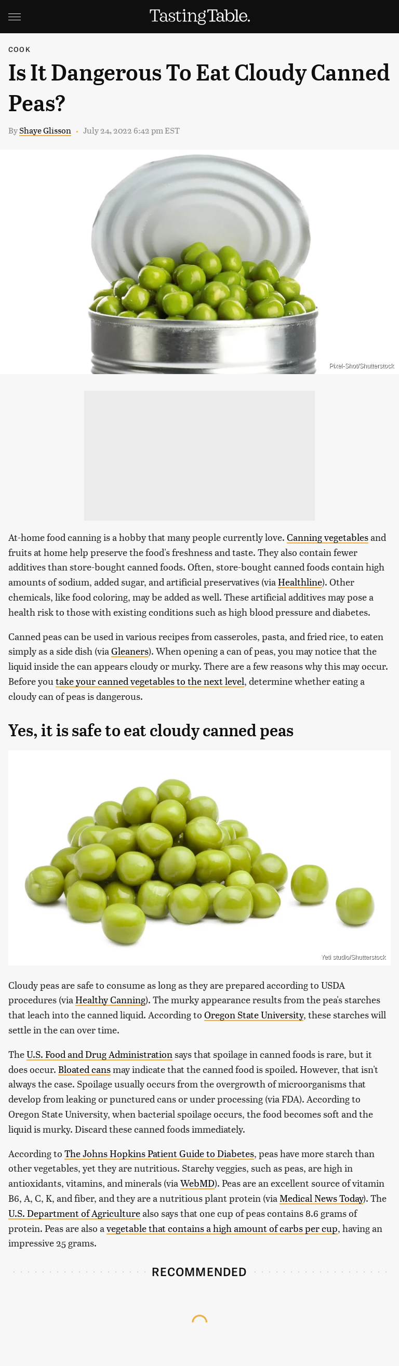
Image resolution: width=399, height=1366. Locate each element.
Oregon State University (253, 1014)
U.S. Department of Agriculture (74, 1212)
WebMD (197, 1182)
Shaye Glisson (45, 130)
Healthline (300, 581)
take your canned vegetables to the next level (150, 680)
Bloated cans (84, 1069)
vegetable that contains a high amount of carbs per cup (222, 1228)
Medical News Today (321, 1197)
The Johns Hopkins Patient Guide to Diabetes (159, 1153)
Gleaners (130, 650)
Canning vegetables (327, 537)
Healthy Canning (110, 999)
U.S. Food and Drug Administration (99, 1053)
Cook (19, 49)
